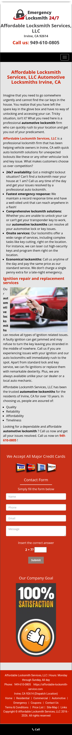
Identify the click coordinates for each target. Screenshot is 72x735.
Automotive (59, 698)
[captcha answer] (40, 550)
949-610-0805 (45, 42)
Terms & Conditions (16, 707)
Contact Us (52, 702)
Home (8, 698)
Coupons (36, 702)
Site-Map (52, 707)
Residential (23, 698)
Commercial (40, 698)
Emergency (20, 702)
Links (64, 707)
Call (36, 729)
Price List (38, 707)
